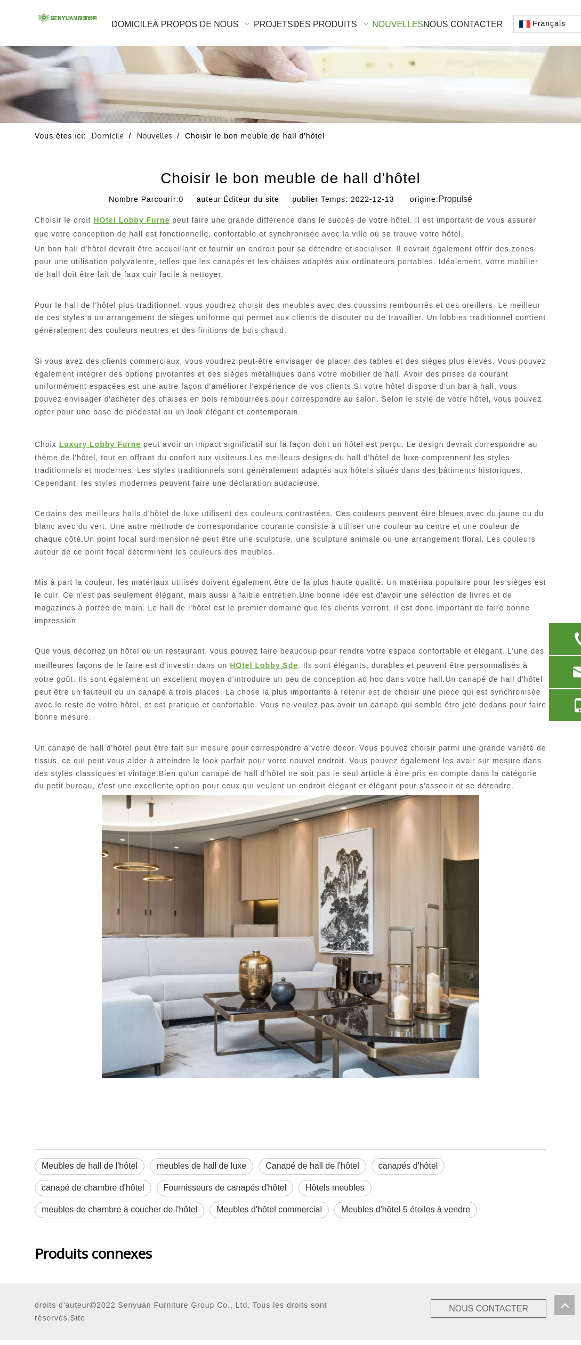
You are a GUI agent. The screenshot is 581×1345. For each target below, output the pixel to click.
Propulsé (455, 198)
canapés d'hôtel (408, 1165)
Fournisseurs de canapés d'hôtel (225, 1187)
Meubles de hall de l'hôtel (90, 1165)
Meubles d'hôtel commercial (269, 1209)
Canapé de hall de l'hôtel (312, 1165)
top (564, 1305)
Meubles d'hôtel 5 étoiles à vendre (405, 1209)
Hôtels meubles (334, 1187)
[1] (290, 84)
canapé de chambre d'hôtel (93, 1187)
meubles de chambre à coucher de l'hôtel (119, 1209)
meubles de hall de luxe (201, 1165)
